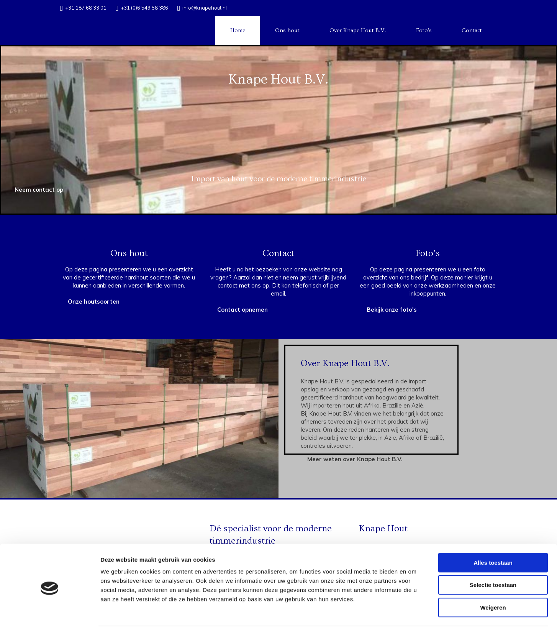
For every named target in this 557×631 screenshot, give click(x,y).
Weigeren (493, 582)
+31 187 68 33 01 (85, 8)
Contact (472, 30)
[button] (39, 189)
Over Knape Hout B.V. (357, 30)
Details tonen (414, 616)
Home (237, 30)
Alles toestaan (493, 537)
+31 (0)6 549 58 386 (144, 8)
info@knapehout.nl (204, 8)
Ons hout (287, 30)
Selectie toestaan (493, 560)
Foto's (424, 30)
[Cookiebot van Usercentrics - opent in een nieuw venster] (49, 616)
